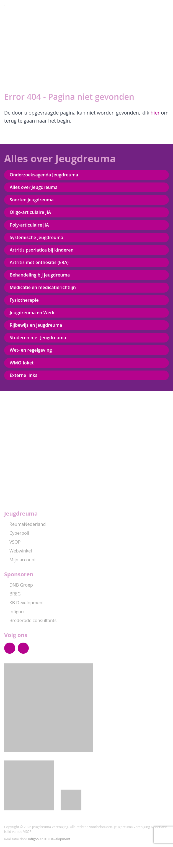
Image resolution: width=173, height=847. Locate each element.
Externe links (23, 375)
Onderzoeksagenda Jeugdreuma (44, 175)
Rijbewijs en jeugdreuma (36, 325)
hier (155, 112)
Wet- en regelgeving (31, 350)
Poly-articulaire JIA (29, 225)
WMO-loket (22, 363)
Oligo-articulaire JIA (30, 212)
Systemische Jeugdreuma (36, 237)
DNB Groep (18, 585)
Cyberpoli (16, 533)
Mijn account (20, 560)
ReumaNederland (25, 524)
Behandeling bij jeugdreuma (40, 275)
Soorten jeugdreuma (32, 200)
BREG (12, 594)
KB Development (24, 603)
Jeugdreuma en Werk (32, 313)
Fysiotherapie (24, 300)
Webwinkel (18, 551)
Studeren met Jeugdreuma (38, 337)
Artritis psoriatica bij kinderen (42, 250)
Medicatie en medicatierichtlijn (43, 287)
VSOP (12, 542)
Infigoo (14, 611)
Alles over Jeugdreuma (34, 187)
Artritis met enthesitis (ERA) (39, 262)
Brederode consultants (30, 620)
